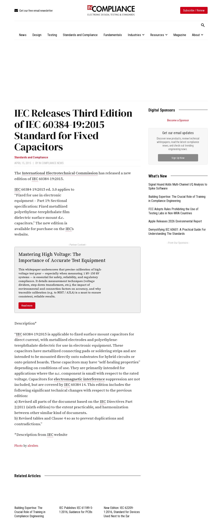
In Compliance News (51, 163)
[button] (203, 25)
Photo (18, 446)
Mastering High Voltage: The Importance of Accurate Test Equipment (62, 258)
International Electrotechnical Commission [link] (60, 173)
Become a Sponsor (178, 120)
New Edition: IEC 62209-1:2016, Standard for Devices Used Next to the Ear (122, 512)
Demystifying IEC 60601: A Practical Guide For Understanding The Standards (177, 232)
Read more (26, 305)
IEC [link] (35, 179)
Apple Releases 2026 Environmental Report (175, 221)
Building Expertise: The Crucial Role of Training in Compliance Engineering (29, 512)
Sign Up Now (178, 157)
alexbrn (33, 446)
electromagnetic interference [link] (79, 379)
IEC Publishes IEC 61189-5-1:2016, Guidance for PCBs (76, 510)
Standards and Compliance (31, 157)
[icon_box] (33, 11)
